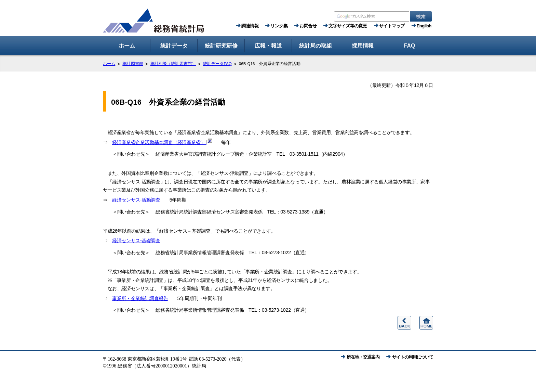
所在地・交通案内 (363, 357)
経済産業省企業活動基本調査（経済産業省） (162, 142)
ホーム (109, 64)
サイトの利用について (412, 357)
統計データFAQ (217, 64)
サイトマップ (392, 25)
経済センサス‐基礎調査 (136, 240)
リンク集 (278, 25)
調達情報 (249, 25)
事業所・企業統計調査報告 (140, 298)
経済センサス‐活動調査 (136, 200)
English (424, 25)
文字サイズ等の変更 (348, 25)
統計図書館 (132, 64)
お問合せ (308, 25)
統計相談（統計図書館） (173, 64)
